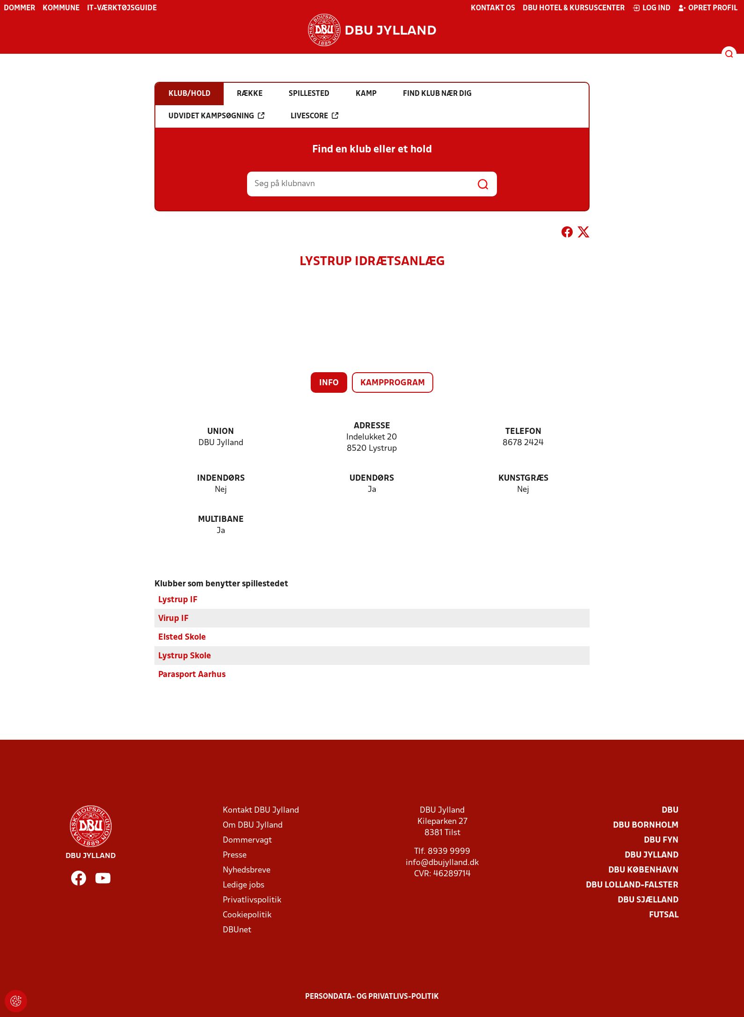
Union (220, 432)
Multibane (221, 520)
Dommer (19, 8)
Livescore (314, 116)
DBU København (643, 870)
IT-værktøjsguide (122, 8)
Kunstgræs (523, 479)
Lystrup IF (177, 600)
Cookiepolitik (247, 915)
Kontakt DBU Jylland (261, 811)
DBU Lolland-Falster (632, 885)
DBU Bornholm (645, 825)
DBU (670, 811)
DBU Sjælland (648, 900)
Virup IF (173, 619)
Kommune (61, 8)
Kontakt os (493, 8)
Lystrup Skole (184, 656)
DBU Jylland (651, 855)
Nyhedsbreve (246, 870)
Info (329, 383)
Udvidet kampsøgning (216, 116)
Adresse (372, 426)
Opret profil (707, 8)
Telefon (523, 432)
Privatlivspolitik (252, 900)
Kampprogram (392, 383)
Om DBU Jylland (253, 825)
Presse (235, 855)
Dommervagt (247, 840)
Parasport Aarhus (192, 675)
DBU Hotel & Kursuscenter (574, 8)
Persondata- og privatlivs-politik (372, 997)
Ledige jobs (243, 885)
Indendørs (221, 479)
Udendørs (372, 479)
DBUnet (237, 930)
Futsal (663, 915)
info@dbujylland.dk (442, 863)
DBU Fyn (661, 840)
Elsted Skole (182, 638)
